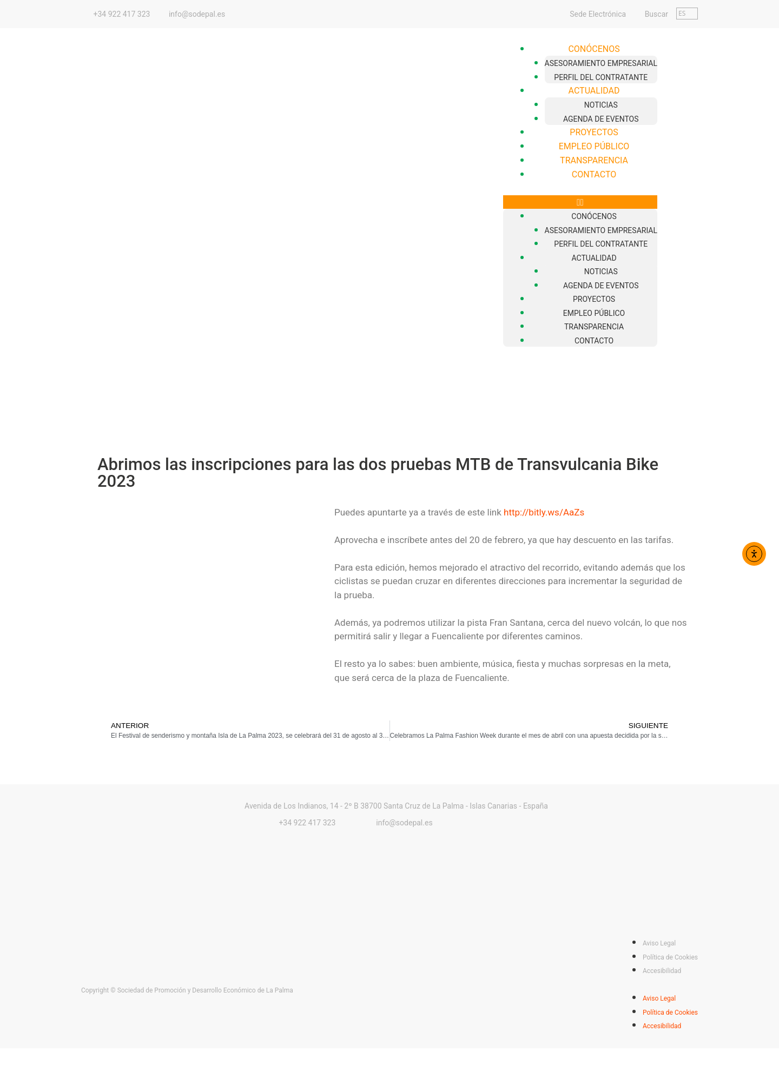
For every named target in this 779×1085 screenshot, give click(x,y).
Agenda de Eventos (601, 119)
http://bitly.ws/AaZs (544, 512)
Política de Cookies (670, 957)
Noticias (601, 105)
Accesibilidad (662, 971)
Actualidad (594, 90)
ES (681, 13)
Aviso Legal (659, 943)
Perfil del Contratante (601, 77)
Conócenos (593, 49)
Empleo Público (594, 146)
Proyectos (594, 132)
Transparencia (594, 160)
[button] (580, 202)
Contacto (594, 174)
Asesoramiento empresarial (601, 63)
